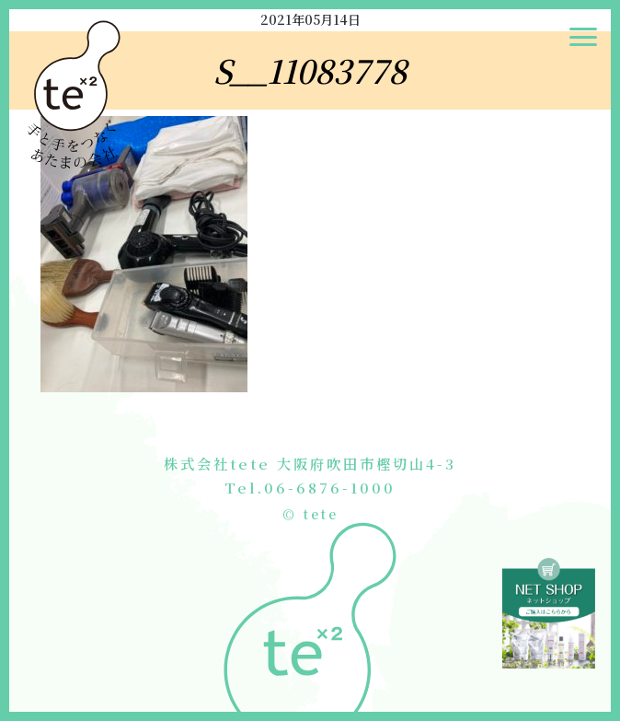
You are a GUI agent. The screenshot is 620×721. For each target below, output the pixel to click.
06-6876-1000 (330, 487)
